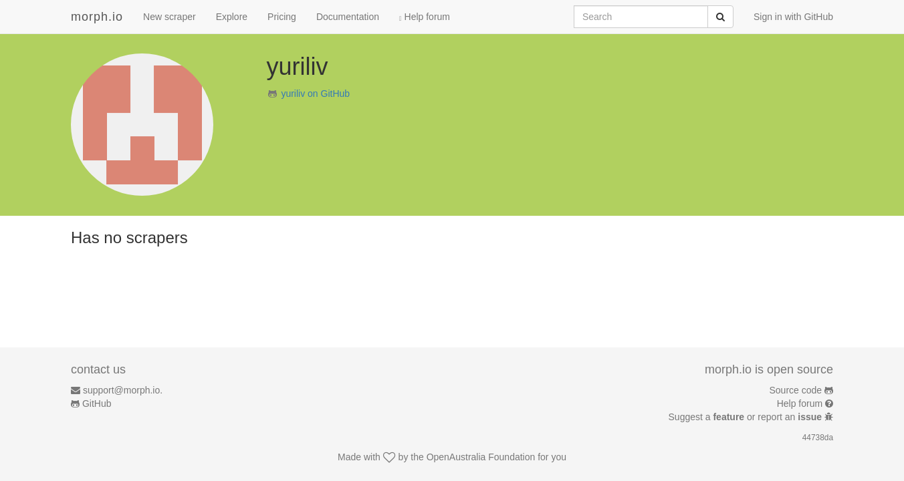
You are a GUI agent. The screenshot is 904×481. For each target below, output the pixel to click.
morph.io (97, 16)
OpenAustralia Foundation (481, 457)
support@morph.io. (122, 390)
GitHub (97, 403)
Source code (796, 390)
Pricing (281, 16)
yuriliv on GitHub (315, 93)
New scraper (169, 16)
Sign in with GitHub (793, 16)
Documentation (347, 16)
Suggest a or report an (746, 417)
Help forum (424, 16)
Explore (231, 16)
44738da (817, 437)
